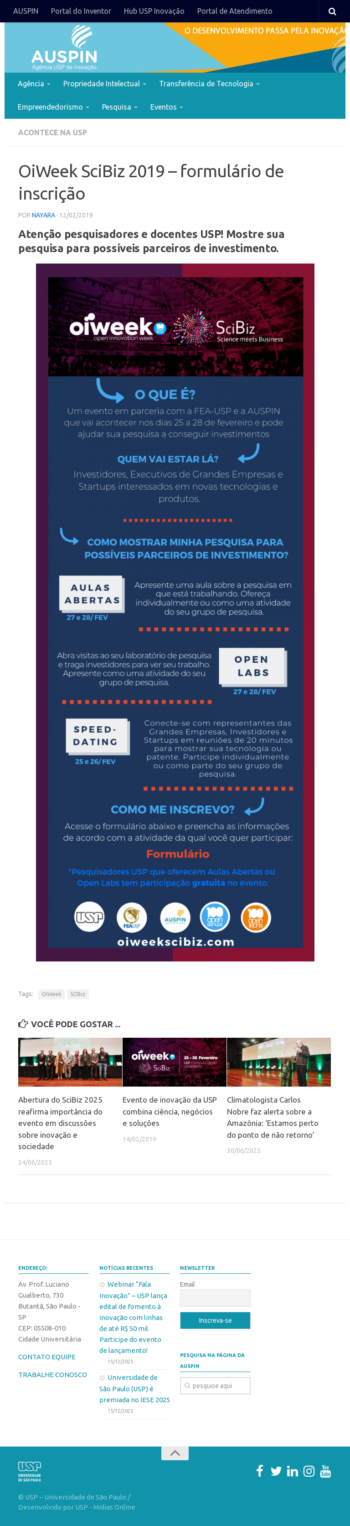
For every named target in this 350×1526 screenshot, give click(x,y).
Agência (31, 83)
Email (187, 1284)
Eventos (163, 106)
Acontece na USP (52, 132)
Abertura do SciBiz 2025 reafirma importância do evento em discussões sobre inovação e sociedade (60, 1123)
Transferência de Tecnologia (206, 83)
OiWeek (51, 994)
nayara (43, 214)
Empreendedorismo (50, 106)
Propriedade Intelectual (101, 83)
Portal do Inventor (81, 11)
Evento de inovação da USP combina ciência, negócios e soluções (170, 1111)
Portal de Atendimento (235, 11)
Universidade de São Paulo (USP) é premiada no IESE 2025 (134, 1388)
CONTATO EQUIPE (47, 1356)
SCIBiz (78, 994)
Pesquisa (116, 106)
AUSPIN (25, 11)
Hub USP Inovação (154, 11)
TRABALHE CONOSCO (52, 1374)
